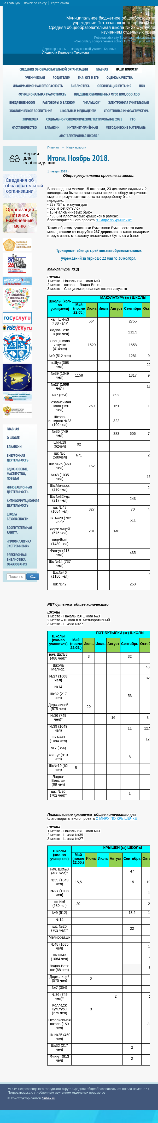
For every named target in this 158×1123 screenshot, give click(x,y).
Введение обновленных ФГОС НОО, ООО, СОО (107, 94)
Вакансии (52, 127)
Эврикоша (30, 119)
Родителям (61, 77)
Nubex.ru (48, 1098)
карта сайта (60, 3)
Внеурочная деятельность (17, 457)
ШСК (142, 85)
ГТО (133, 119)
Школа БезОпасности (17, 516)
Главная (102, 69)
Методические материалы (126, 127)
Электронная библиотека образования (17, 559)
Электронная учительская (128, 102)
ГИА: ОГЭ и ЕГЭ (88, 77)
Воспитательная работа (19, 530)
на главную (11, 3)
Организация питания (114, 85)
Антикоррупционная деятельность (22, 503)
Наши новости (127, 69)
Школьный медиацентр (78, 110)
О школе (13, 437)
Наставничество (24, 127)
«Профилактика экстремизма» (19, 543)
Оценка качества (120, 77)
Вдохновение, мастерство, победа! (17, 474)
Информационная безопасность (38, 85)
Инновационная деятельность (19, 489)
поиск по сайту (35, 3)
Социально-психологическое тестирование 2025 (84, 119)
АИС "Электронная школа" (79, 135)
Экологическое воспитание (30, 110)
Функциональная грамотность (42, 94)
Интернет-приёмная (82, 127)
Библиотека (80, 85)
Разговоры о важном (59, 102)
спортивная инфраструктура (126, 110)
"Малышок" (92, 102)
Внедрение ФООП (22, 102)
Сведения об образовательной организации (54, 69)
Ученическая (35, 77)
